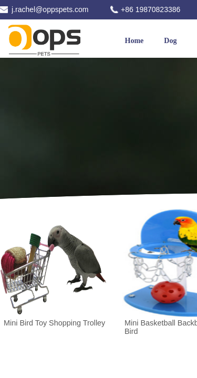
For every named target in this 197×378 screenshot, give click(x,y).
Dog (170, 41)
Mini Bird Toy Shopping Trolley (54, 323)
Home (134, 41)
